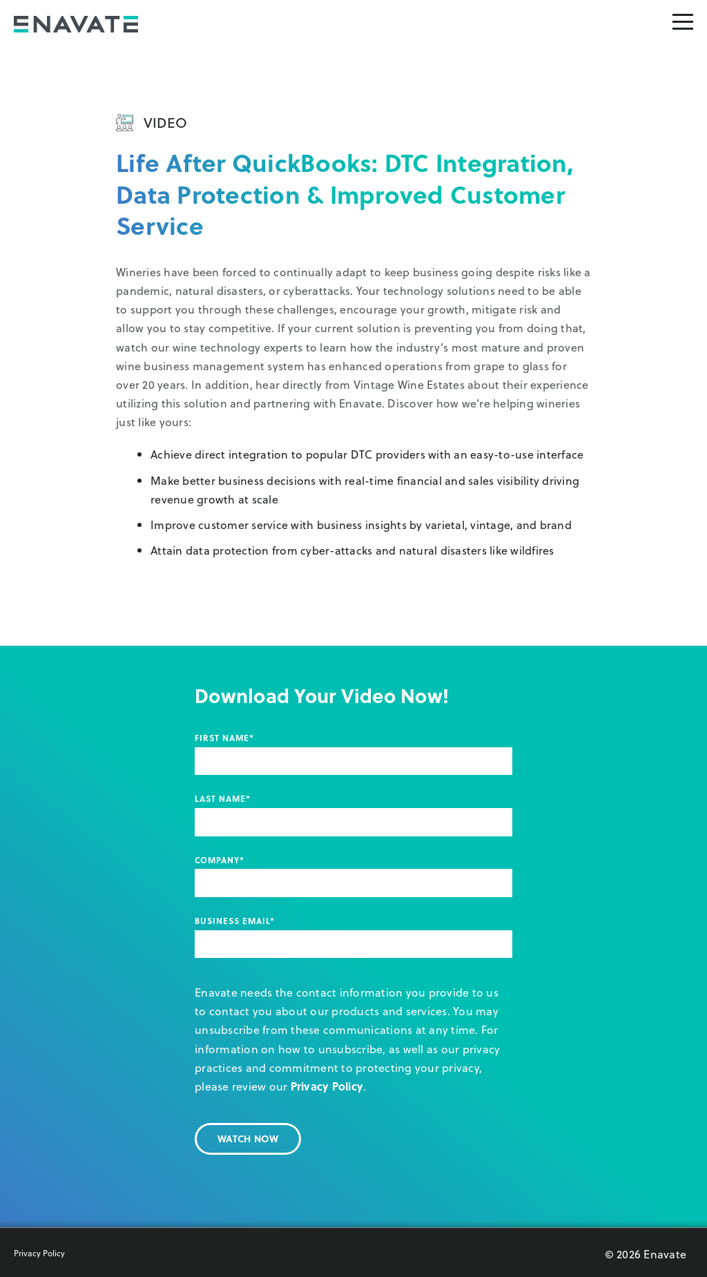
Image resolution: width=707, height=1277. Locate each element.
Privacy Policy (327, 1086)
